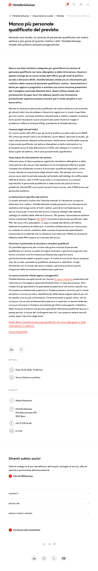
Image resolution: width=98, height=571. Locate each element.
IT (54, 544)
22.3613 (41, 219)
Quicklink (49, 503)
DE (44, 544)
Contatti (49, 493)
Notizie (60, 15)
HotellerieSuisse (19, 15)
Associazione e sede (43, 15)
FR (49, 544)
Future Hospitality (18, 331)
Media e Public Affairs (49, 513)
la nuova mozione (63, 279)
